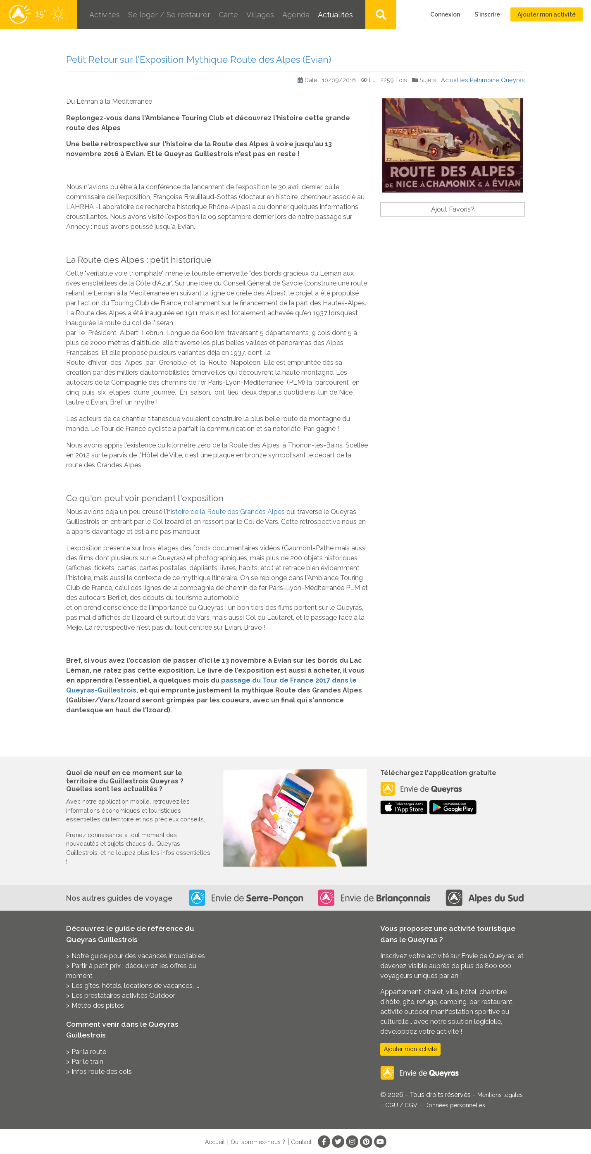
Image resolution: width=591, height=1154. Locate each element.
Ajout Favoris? (452, 209)
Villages (260, 14)
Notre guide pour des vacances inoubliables (138, 956)
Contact (301, 1142)
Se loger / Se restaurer (169, 14)
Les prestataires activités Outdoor (123, 995)
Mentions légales (500, 1095)
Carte (228, 14)
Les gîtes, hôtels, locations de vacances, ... (135, 986)
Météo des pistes (97, 1005)
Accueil (215, 1142)
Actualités (335, 14)
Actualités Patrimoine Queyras (483, 79)
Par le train (87, 1062)
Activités (104, 14)
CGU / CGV (401, 1105)
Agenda (296, 14)
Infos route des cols (101, 1071)
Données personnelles (454, 1105)
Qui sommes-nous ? (258, 1142)
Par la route (88, 1052)
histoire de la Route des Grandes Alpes (226, 512)
